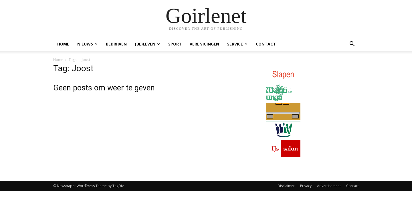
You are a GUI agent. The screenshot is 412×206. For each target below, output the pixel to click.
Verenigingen (204, 44)
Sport (175, 44)
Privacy (306, 185)
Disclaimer (286, 185)
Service (237, 44)
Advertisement (329, 185)
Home (63, 44)
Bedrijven (116, 44)
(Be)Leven (147, 44)
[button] (352, 44)
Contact (266, 44)
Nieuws (87, 44)
